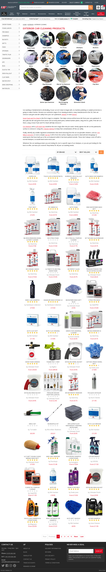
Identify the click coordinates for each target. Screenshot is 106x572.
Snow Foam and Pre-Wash (31, 118)
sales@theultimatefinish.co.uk (10, 562)
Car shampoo (27, 126)
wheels (64, 114)
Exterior (30, 25)
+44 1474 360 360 (10, 557)
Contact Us (88, 2)
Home (24, 25)
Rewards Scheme (53, 2)
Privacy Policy (50, 559)
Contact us (27, 559)
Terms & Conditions (52, 563)
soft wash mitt (40, 126)
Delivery (64, 2)
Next (76, 536)
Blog (25, 552)
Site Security (49, 555)
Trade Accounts (38, 2)
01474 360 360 (10, 553)
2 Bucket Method (48, 129)
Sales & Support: (18, 3)
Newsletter (27, 555)
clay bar (47, 135)
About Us (26, 548)
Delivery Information (53, 548)
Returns (48, 552)
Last (82, 536)
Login (96, 2)
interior (74, 114)
